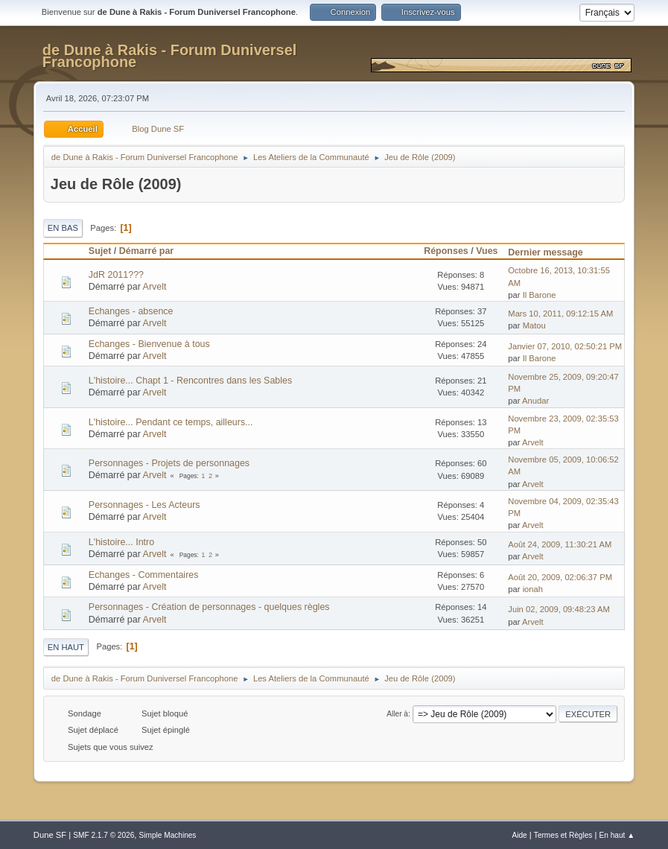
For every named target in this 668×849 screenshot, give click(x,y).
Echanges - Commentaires (144, 575)
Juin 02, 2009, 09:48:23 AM (559, 609)
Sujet (100, 251)
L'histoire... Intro (121, 542)
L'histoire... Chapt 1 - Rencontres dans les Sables (190, 380)
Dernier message (552, 252)
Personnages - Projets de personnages (169, 463)
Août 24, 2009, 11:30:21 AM (559, 544)
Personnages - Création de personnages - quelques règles (209, 607)
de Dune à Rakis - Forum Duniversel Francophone (169, 56)
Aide (519, 835)
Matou (534, 325)
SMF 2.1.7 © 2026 (103, 835)
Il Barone (539, 294)
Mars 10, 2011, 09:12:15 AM (560, 313)
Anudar (535, 400)
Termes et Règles (563, 835)
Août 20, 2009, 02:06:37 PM (560, 577)
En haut (66, 647)
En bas (63, 227)
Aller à (397, 714)
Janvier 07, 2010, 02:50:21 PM (565, 346)
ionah (533, 589)
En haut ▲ (617, 835)
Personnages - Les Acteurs (144, 505)
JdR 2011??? (116, 275)
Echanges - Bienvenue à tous (149, 344)
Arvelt (155, 287)
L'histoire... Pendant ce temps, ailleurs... (171, 422)
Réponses (446, 251)
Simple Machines (168, 835)
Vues (486, 251)
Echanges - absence (131, 311)
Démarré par (146, 251)
